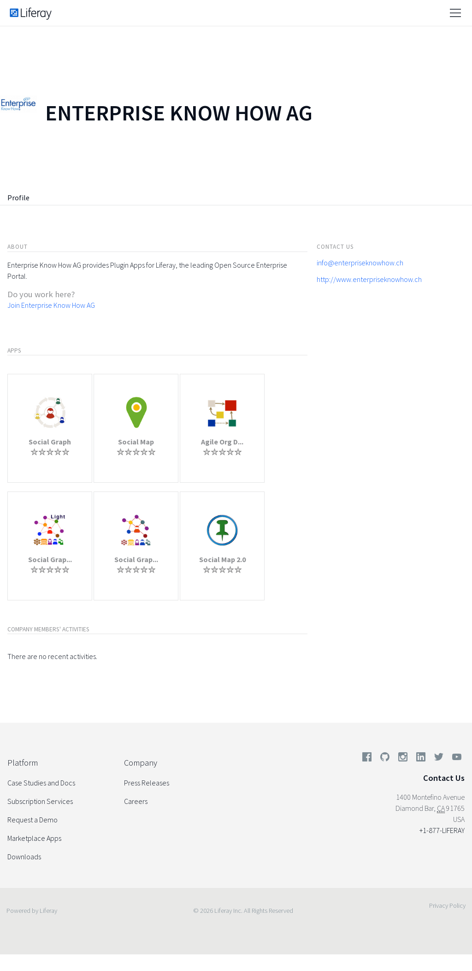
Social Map (136, 441)
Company (140, 762)
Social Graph (50, 441)
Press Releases (146, 782)
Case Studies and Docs (41, 782)
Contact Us (444, 778)
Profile (18, 197)
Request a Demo (32, 819)
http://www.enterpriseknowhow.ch (369, 279)
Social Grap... (50, 559)
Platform (22, 762)
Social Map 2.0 (222, 559)
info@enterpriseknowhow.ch (360, 262)
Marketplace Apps (34, 838)
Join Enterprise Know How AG (51, 305)
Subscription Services (40, 801)
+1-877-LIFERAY (442, 830)
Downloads (24, 856)
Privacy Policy (447, 905)
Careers (136, 801)
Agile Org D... (222, 441)
